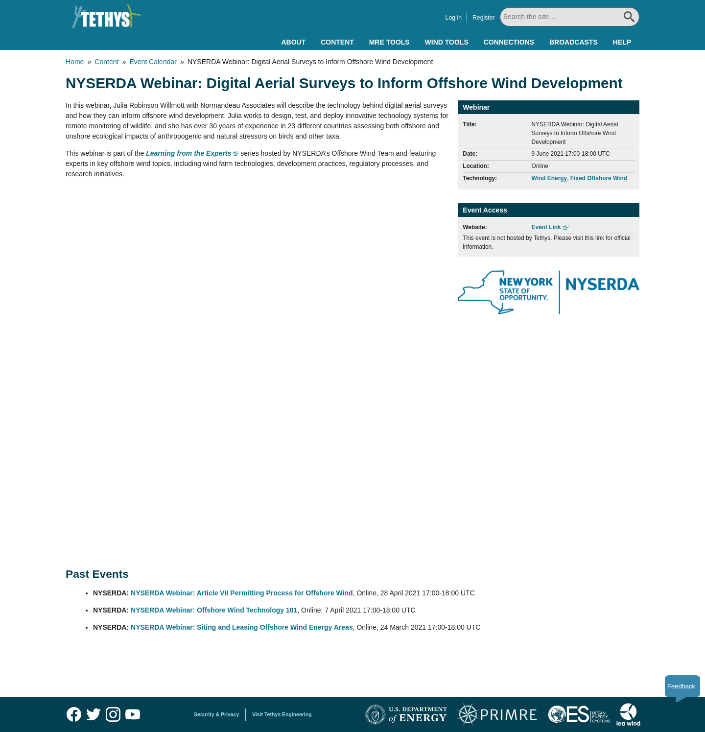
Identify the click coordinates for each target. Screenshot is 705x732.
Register (482, 17)
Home (75, 62)
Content (337, 42)
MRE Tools (389, 42)
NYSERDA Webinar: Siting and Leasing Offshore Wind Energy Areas (242, 627)
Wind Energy (549, 178)
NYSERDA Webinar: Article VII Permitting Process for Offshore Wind (242, 593)
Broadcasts (573, 42)
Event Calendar (153, 62)
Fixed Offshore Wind (598, 178)
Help (622, 42)
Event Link (546, 227)
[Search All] (568, 16)
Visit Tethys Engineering (282, 714)
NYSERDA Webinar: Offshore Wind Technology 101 (214, 610)
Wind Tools (447, 42)
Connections (509, 42)
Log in (452, 17)
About (293, 42)
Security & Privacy (216, 714)
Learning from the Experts (188, 153)
